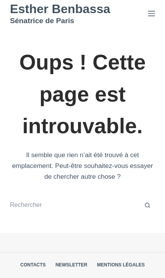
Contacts (33, 265)
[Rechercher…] (75, 205)
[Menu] (151, 13)
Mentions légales (121, 265)
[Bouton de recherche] (147, 205)
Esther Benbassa (60, 9)
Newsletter (71, 265)
